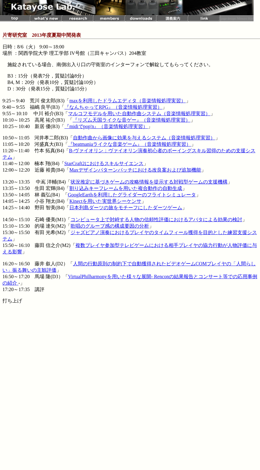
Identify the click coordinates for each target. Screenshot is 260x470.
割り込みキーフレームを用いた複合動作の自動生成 (125, 188)
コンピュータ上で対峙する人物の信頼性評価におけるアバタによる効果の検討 (156, 219)
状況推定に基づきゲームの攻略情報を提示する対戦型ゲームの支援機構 (149, 181)
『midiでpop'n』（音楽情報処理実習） (106, 126)
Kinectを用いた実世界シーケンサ (105, 201)
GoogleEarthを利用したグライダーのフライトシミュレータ (132, 194)
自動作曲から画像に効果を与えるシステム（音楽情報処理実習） (144, 137)
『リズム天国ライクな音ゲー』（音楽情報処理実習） (131, 120)
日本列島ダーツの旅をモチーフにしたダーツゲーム (125, 207)
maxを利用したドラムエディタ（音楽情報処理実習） (127, 100)
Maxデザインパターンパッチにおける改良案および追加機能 (135, 169)
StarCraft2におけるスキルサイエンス (104, 163)
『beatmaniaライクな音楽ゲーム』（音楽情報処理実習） (129, 144)
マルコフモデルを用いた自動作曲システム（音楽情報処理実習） (139, 113)
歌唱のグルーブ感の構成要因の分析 (110, 226)
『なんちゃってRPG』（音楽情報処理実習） (113, 107)
